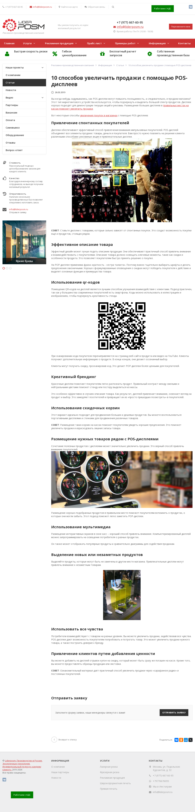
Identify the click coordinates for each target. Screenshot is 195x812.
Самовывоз (13, 127)
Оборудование (15, 135)
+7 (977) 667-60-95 (130, 22)
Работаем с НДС (162, 8)
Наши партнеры (60, 772)
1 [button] (4, 268)
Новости (11, 90)
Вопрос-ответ (14, 150)
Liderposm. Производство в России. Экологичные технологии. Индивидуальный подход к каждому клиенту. (22, 765)
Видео (9, 97)
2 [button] (7, 268)
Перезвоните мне (180, 26)
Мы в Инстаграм (162, 786)
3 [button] (10, 268)
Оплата (10, 120)
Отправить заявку (174, 712)
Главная (9, 43)
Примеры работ (125, 43)
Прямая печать (108, 788)
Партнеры (12, 105)
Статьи (10, 82)
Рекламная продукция (59, 43)
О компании (13, 75)
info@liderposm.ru (18, 209)
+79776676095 (161, 781)
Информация (157, 43)
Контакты (184, 43)
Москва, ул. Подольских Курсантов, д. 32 (166, 768)
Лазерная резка (109, 766)
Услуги (27, 43)
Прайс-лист (94, 43)
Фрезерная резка (109, 772)
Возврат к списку (64, 739)
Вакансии (11, 112)
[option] (24, 242)
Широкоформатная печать (115, 783)
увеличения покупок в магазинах (98, 115)
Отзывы (10, 142)
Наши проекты (15, 67)
